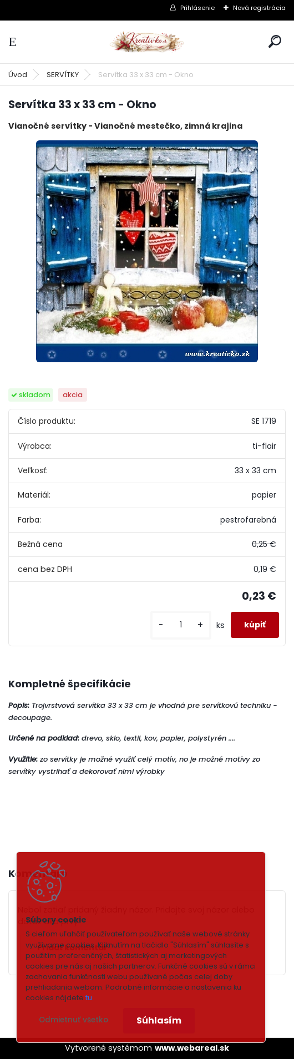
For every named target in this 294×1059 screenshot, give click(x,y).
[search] (275, 41)
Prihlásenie (197, 7)
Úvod (17, 74)
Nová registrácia (259, 7)
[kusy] (181, 625)
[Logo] (147, 42)
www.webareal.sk (192, 1047)
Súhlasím (158, 1020)
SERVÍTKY (63, 74)
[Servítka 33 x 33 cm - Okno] (147, 251)
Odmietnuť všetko (73, 1020)
